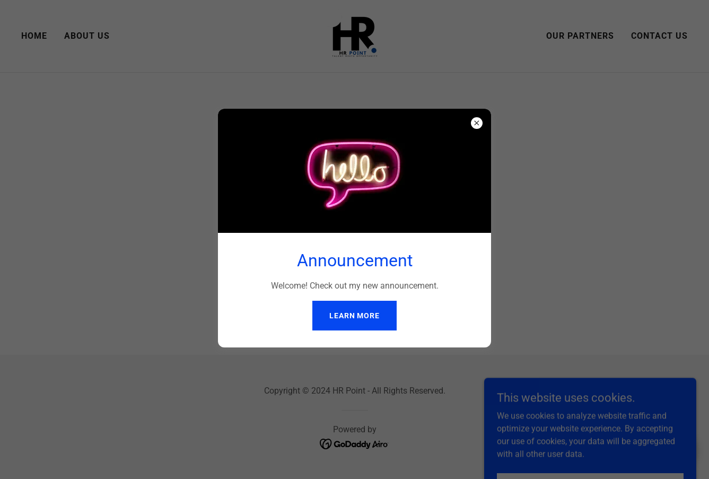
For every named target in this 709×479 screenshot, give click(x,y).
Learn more (354, 315)
